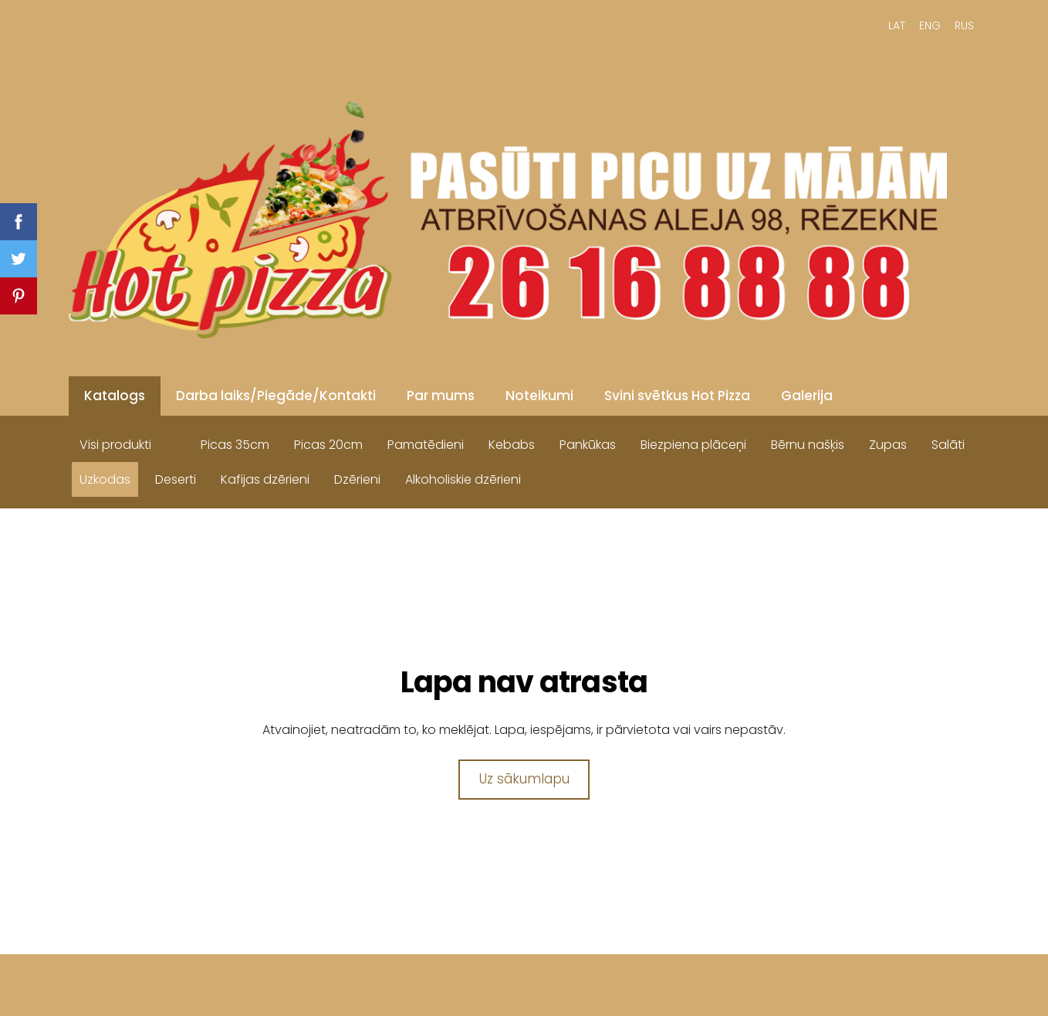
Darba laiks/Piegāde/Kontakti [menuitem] (276, 395)
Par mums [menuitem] (441, 395)
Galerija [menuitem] (807, 395)
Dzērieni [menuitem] (357, 479)
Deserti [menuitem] (175, 479)
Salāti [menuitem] (948, 445)
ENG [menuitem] (930, 25)
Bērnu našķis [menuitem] (807, 445)
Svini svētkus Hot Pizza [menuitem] (677, 395)
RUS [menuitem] (964, 25)
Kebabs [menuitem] (512, 445)
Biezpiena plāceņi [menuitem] (693, 445)
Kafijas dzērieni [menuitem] (265, 479)
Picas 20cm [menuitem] (328, 445)
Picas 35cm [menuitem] (235, 445)
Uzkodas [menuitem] (104, 479)
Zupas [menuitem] (888, 445)
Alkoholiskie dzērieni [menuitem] (463, 479)
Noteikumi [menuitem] (539, 395)
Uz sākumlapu (524, 779)
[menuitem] (176, 441)
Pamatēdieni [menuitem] (425, 445)
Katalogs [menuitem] (114, 395)
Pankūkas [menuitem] (587, 445)
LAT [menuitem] (896, 25)
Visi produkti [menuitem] (115, 445)
